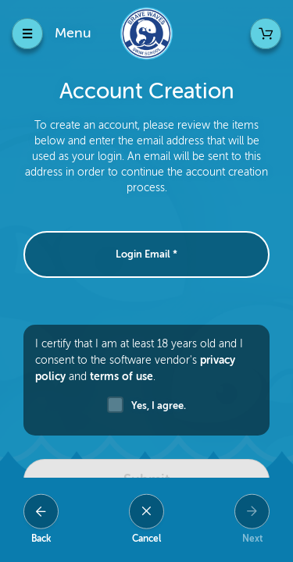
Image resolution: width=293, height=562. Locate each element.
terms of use (121, 376)
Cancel (146, 538)
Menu (73, 33)
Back (41, 538)
